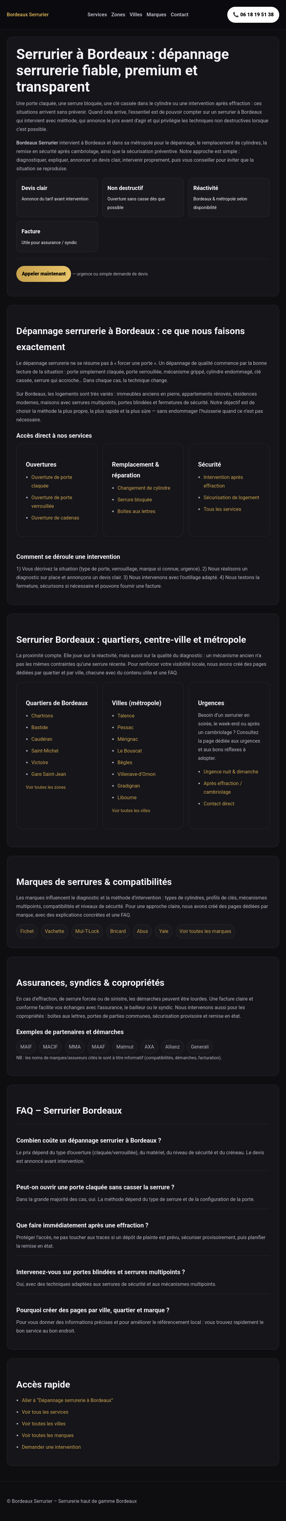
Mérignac (127, 739)
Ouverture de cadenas (55, 518)
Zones (118, 15)
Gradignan (128, 786)
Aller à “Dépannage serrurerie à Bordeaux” (67, 1400)
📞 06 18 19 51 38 (253, 15)
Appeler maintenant (44, 274)
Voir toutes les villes (131, 810)
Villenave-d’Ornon (136, 774)
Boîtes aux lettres (136, 511)
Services (97, 15)
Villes (136, 15)
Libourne (127, 797)
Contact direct (219, 804)
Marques (157, 15)
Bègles (124, 762)
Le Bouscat (129, 751)
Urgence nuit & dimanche (231, 772)
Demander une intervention (51, 1447)
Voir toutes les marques (205, 931)
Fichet (27, 931)
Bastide (39, 727)
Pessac (125, 727)
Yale (163, 931)
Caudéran (41, 739)
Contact (180, 15)
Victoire (39, 762)
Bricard (118, 931)
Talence (125, 716)
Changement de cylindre (143, 488)
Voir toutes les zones (46, 787)
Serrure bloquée (134, 500)
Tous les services (222, 509)
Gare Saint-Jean (48, 774)
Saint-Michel (44, 751)
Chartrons (42, 716)
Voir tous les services (45, 1412)
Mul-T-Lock (87, 931)
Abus (142, 931)
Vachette (54, 931)
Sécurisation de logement (231, 497)
